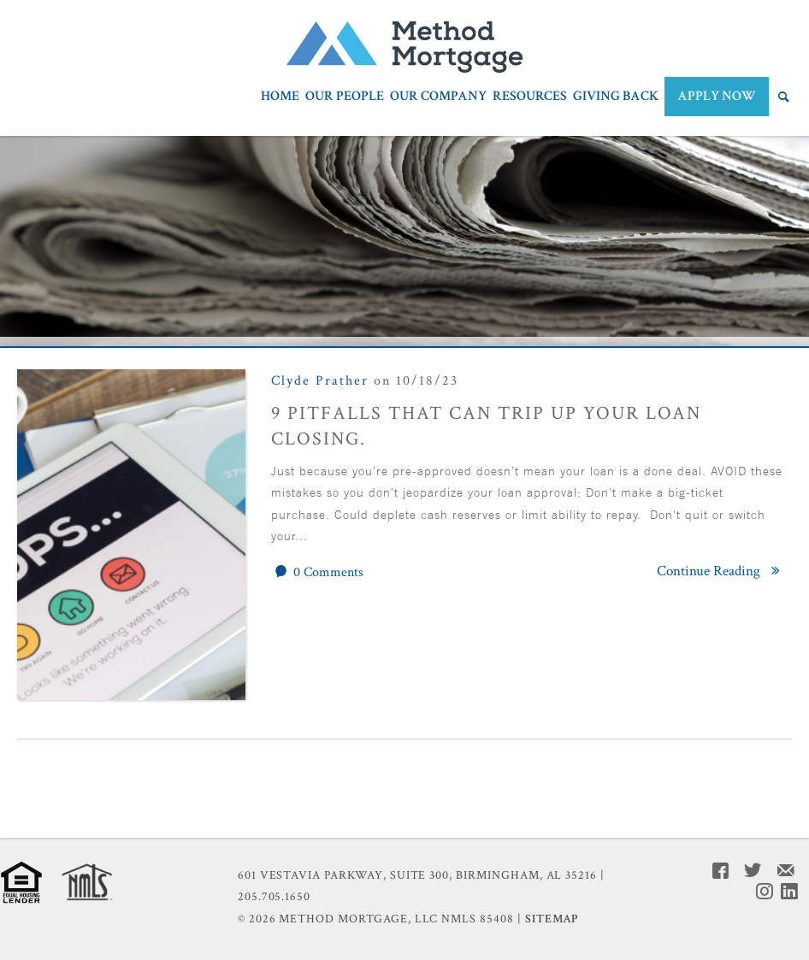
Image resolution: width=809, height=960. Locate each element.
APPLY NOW (716, 96)
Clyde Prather (320, 381)
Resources (530, 97)
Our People (344, 97)
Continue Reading (721, 571)
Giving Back (615, 97)
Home (280, 97)
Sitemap (552, 919)
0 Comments (317, 572)
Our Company (438, 97)
